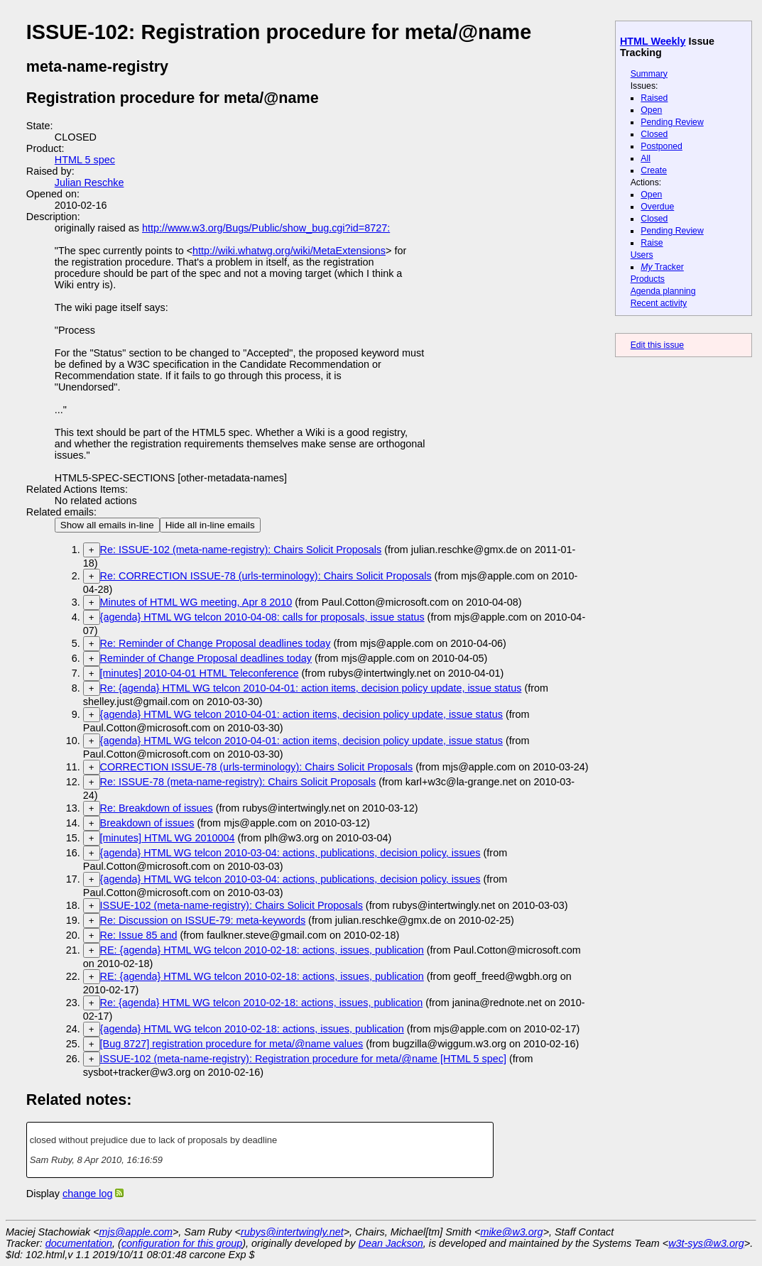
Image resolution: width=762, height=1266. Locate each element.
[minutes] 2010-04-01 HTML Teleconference (199, 673)
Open (651, 110)
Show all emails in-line (107, 525)
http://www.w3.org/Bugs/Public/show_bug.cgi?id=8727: (266, 228)
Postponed (661, 146)
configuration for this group (181, 1243)
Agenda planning (663, 291)
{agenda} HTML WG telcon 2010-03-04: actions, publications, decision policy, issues (290, 852)
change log (87, 1193)
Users (642, 255)
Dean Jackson (391, 1243)
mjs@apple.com (136, 1232)
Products (648, 279)
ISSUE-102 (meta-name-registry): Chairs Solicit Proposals (231, 905)
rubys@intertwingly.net (292, 1232)
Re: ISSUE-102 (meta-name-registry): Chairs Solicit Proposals (241, 549)
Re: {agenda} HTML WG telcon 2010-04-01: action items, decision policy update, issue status (311, 688)
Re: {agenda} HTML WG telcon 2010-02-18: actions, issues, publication (261, 1002)
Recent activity (659, 303)
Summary (649, 74)
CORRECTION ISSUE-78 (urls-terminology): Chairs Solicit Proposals (256, 767)
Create (654, 170)
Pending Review (672, 122)
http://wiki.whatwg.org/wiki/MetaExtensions (289, 250)
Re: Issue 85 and (139, 935)
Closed (654, 134)
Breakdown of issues (147, 823)
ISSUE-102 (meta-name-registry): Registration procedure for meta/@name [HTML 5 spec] (303, 1058)
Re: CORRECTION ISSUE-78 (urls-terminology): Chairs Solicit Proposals (266, 576)
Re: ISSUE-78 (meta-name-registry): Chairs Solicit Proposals (238, 781)
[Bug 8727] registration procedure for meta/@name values (232, 1043)
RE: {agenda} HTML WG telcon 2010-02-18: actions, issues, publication (262, 950)
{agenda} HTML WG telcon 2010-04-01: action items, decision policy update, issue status (301, 714)
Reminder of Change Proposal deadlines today (206, 658)
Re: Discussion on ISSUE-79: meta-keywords (203, 920)
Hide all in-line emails (210, 525)
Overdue (657, 207)
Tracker (662, 267)
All (646, 158)
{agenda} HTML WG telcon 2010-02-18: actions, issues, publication (252, 1029)
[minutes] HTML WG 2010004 (167, 838)
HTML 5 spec (85, 159)
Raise (652, 243)
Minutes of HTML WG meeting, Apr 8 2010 (196, 602)
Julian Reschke (89, 182)
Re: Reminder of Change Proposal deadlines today (215, 643)
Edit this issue (657, 345)
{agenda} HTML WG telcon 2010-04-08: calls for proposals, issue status (262, 617)
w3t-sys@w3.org (706, 1243)
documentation (78, 1243)
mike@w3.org (511, 1232)
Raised (654, 98)
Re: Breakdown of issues (156, 808)
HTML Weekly (653, 41)
